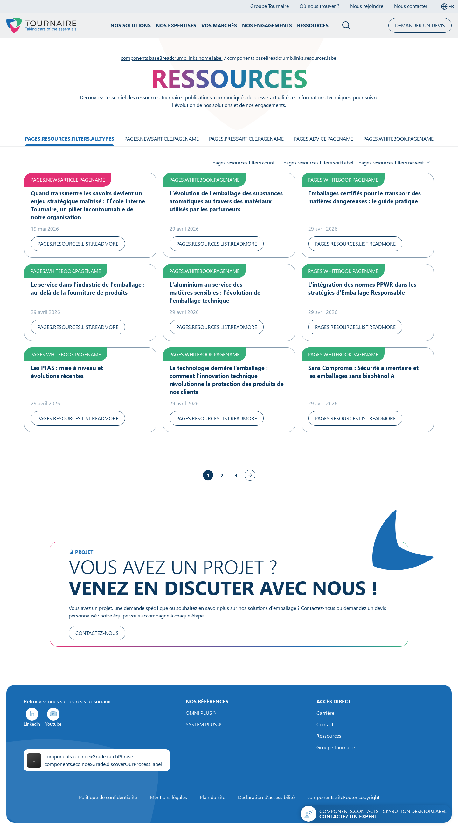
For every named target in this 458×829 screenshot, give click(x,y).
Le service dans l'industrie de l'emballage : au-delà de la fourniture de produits (88, 288)
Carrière (325, 712)
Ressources (313, 25)
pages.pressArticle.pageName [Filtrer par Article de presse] (246, 138)
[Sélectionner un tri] (394, 162)
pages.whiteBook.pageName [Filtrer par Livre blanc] (398, 138)
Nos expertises (176, 25)
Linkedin (32, 717)
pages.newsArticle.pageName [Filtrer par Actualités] (161, 138)
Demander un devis (420, 25)
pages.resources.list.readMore (78, 243)
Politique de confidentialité (108, 797)
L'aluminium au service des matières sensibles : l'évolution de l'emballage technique (215, 292)
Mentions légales (168, 797)
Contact (324, 724)
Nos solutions (130, 25)
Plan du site (212, 797)
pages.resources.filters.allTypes (69, 138)
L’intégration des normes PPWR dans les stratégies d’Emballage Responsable (362, 288)
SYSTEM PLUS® (203, 724)
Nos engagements (267, 25)
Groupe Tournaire (335, 747)
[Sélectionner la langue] (447, 6)
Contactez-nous (97, 633)
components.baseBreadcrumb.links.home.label (172, 57)
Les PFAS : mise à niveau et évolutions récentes (67, 372)
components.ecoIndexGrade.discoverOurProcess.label (103, 764)
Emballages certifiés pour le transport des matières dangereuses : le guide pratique (364, 197)
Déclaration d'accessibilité (266, 797)
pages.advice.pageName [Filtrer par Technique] (323, 138)
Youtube (53, 717)
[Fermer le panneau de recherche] (347, 25)
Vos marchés (219, 25)
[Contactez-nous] (376, 814)
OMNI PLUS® (201, 712)
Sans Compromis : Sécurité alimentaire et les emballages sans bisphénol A (363, 372)
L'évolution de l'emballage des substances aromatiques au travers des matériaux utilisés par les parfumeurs (226, 201)
